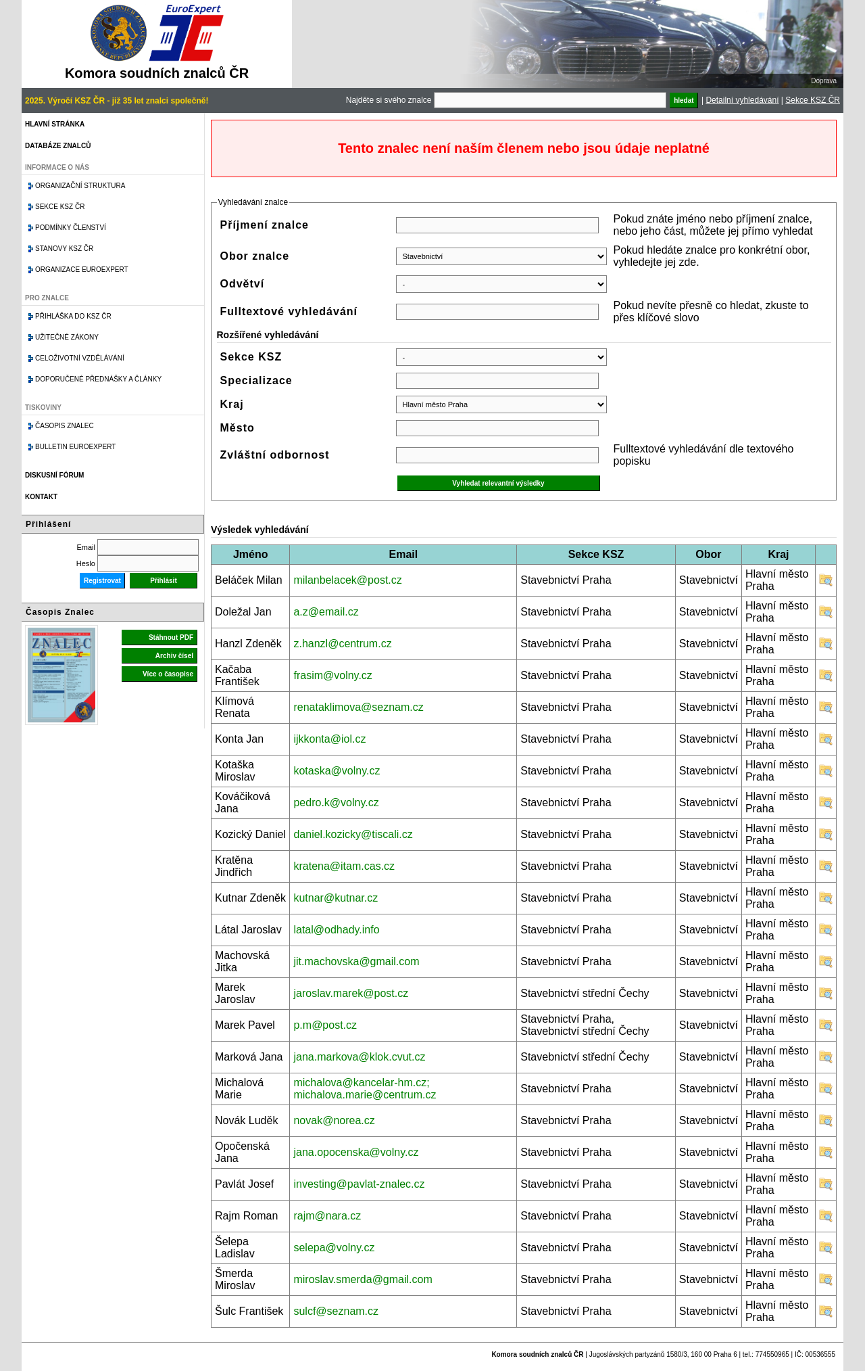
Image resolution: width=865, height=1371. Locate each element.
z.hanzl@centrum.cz (342, 643)
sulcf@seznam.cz (335, 1311)
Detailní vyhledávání (742, 100)
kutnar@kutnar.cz (335, 898)
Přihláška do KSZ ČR (73, 316)
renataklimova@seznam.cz (358, 707)
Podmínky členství (70, 227)
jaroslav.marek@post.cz (350, 993)
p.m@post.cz (325, 1025)
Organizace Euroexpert (81, 269)
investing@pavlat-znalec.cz (358, 1184)
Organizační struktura (80, 185)
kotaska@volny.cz (336, 770)
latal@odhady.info (336, 929)
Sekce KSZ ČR (812, 100)
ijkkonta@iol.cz (329, 739)
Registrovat (102, 580)
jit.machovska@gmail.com (356, 961)
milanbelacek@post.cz (347, 580)
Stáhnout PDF (171, 637)
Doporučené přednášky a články (98, 379)
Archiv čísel (174, 655)
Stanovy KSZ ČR (64, 248)
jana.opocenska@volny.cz (355, 1152)
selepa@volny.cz (333, 1247)
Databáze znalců (58, 145)
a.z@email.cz (325, 612)
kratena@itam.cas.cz (344, 866)
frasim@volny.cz (332, 675)
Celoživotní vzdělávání (79, 358)
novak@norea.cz (333, 1120)
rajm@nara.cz (327, 1216)
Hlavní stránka (54, 124)
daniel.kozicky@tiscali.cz (352, 834)
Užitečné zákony (67, 337)
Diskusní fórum (54, 475)
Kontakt (41, 497)
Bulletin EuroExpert (75, 446)
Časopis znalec (64, 425)
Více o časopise (168, 674)
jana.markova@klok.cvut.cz (359, 1057)
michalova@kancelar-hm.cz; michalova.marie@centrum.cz (364, 1088)
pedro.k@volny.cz (335, 802)
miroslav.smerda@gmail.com (362, 1279)
